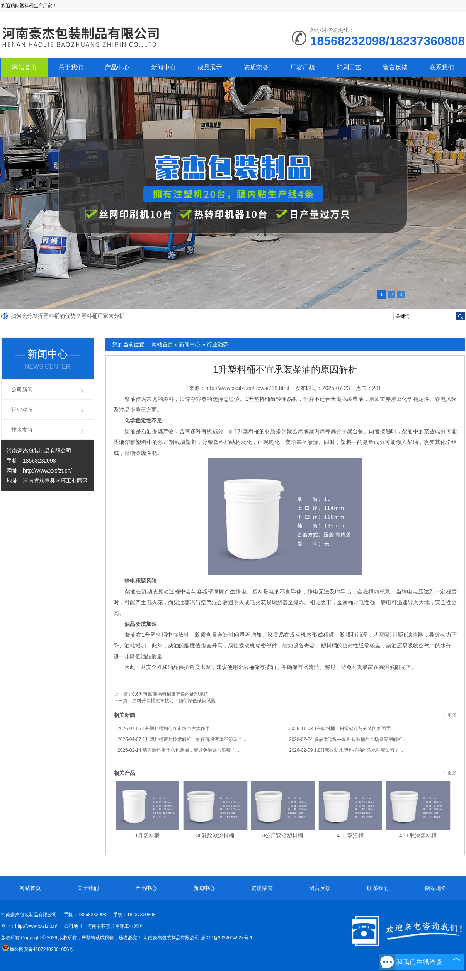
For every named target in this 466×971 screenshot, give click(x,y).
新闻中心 (163, 67)
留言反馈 (395, 67)
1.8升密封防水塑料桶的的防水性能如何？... (346, 750)
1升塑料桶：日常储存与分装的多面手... (342, 728)
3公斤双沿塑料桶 (282, 835)
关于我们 (70, 67)
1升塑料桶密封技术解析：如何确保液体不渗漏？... (181, 739)
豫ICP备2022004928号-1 (226, 937)
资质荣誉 (256, 67)
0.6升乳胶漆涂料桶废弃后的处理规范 (170, 694)
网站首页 (24, 67)
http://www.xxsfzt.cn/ (47, 471)
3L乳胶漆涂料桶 (215, 835)
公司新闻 (22, 389)
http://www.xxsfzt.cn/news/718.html (247, 388)
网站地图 (436, 888)
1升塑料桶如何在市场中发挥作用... (165, 728)
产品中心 (117, 67)
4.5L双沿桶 (350, 835)
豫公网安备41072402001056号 (37, 949)
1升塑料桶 (147, 835)
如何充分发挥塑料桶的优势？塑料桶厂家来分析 (67, 316)
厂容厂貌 (302, 67)
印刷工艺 (349, 67)
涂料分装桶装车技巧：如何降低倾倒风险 (174, 700)
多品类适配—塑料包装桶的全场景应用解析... (347, 739)
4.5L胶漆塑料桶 (418, 835)
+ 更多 (450, 715)
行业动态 (217, 344)
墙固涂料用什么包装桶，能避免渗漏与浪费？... (178, 750)
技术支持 (22, 430)
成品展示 (209, 67)
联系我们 (441, 67)
